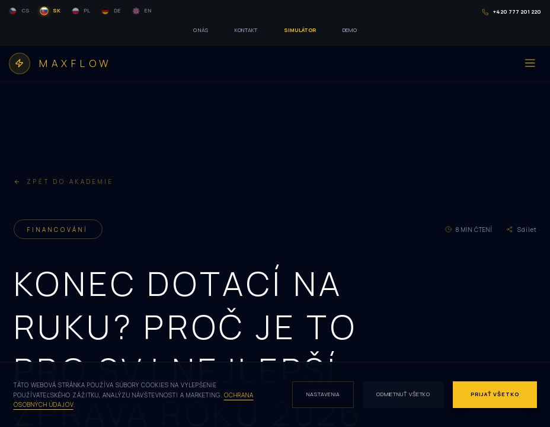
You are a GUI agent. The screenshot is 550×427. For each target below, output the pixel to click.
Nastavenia (323, 394)
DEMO (350, 30)
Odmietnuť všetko (403, 394)
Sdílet (521, 229)
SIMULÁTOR (300, 30)
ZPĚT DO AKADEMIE (64, 181)
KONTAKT (246, 30)
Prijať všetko (495, 394)
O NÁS (200, 30)
